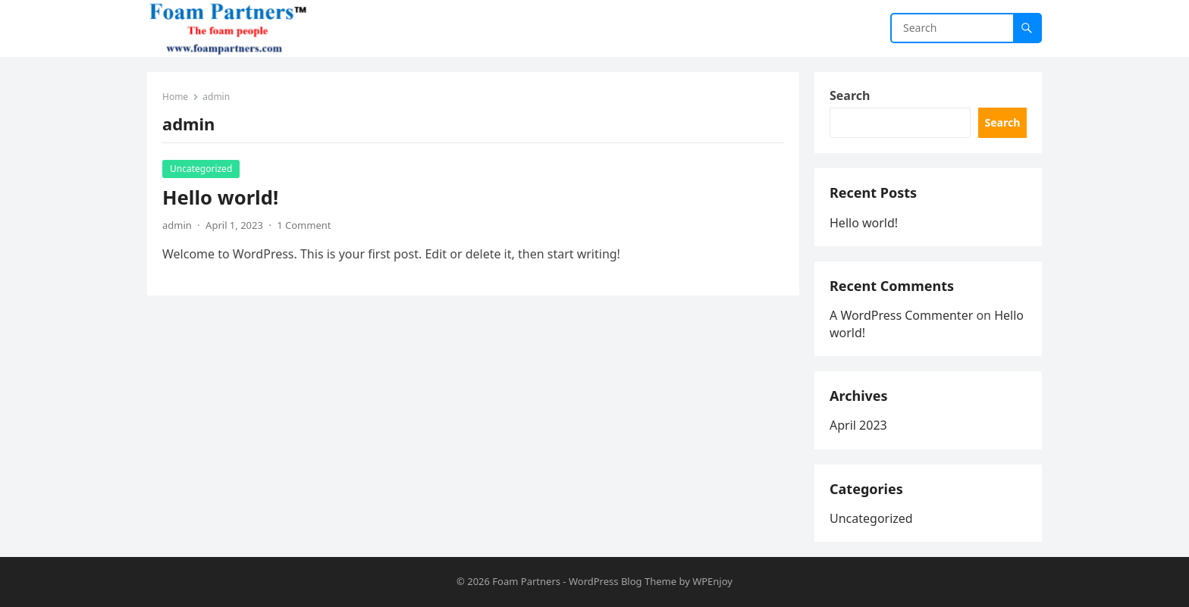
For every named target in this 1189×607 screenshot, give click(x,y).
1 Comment (304, 225)
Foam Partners (526, 581)
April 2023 (858, 425)
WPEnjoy (712, 581)
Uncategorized (201, 168)
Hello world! (220, 197)
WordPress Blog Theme (622, 581)
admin (177, 225)
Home (175, 96)
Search (850, 95)
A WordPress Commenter (901, 315)
